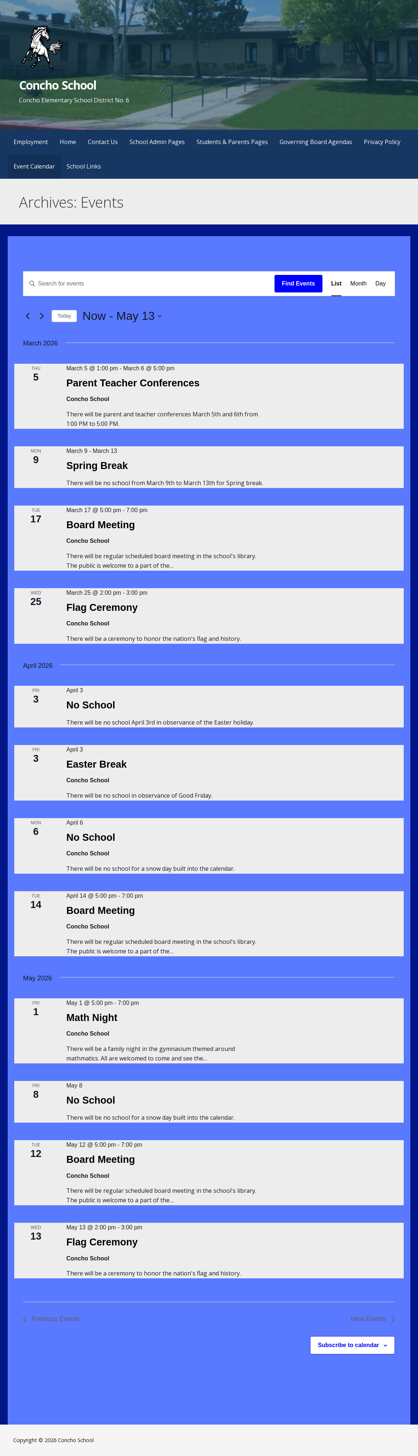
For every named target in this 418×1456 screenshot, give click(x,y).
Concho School (57, 85)
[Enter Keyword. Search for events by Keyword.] (149, 284)
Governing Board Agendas (316, 142)
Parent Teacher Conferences (132, 383)
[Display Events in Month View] (358, 284)
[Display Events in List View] (336, 284)
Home (68, 142)
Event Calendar (34, 166)
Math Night (91, 1017)
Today (64, 316)
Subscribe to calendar (348, 1345)
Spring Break (97, 465)
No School (90, 705)
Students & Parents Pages (232, 142)
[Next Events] (41, 316)
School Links (84, 166)
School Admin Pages (157, 142)
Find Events (298, 283)
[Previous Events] (27, 316)
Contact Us (103, 142)
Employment (31, 142)
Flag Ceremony (102, 607)
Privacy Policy (382, 142)
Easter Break (96, 764)
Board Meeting (100, 524)
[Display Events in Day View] (381, 284)
